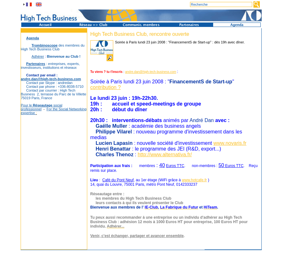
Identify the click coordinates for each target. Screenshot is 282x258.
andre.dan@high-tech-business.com (51, 79)
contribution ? (105, 87)
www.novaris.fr (229, 143)
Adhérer (38, 56)
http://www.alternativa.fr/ (165, 154)
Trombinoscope (45, 45)
